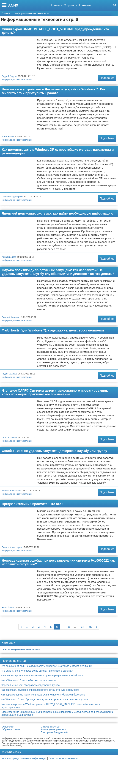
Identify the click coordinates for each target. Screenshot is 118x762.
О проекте (70, 5)
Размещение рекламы (53, 729)
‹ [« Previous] (21, 626)
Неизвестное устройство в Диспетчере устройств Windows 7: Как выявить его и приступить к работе (53, 91)
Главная (56, 5)
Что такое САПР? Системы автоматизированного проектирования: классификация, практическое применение (55, 392)
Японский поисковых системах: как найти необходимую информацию (57, 213)
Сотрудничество (50, 726)
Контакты (85, 5)
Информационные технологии (17, 79)
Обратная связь (11, 729)
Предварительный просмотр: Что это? (32, 504)
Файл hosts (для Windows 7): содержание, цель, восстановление (53, 330)
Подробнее (107, 77)
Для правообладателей (54, 732)
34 (82, 626)
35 (90, 626)
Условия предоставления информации (24, 758)
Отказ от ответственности (63, 758)
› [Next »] (96, 626)
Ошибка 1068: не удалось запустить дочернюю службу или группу (54, 451)
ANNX (13, 5)
